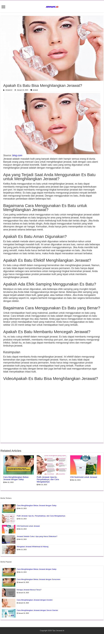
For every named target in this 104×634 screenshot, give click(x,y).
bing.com (17, 155)
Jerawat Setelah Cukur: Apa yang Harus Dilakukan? (37, 536)
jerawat (35, 90)
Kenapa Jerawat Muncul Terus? (29, 590)
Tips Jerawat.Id (58, 631)
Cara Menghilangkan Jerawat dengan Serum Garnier (37, 610)
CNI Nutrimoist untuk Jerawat (83, 477)
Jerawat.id (8, 90)
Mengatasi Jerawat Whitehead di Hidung (32, 547)
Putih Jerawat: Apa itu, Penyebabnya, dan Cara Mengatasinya (48, 479)
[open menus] (3, 7)
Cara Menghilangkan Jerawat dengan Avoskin (35, 600)
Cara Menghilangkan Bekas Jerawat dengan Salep (16, 478)
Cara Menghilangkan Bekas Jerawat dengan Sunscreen (38, 579)
